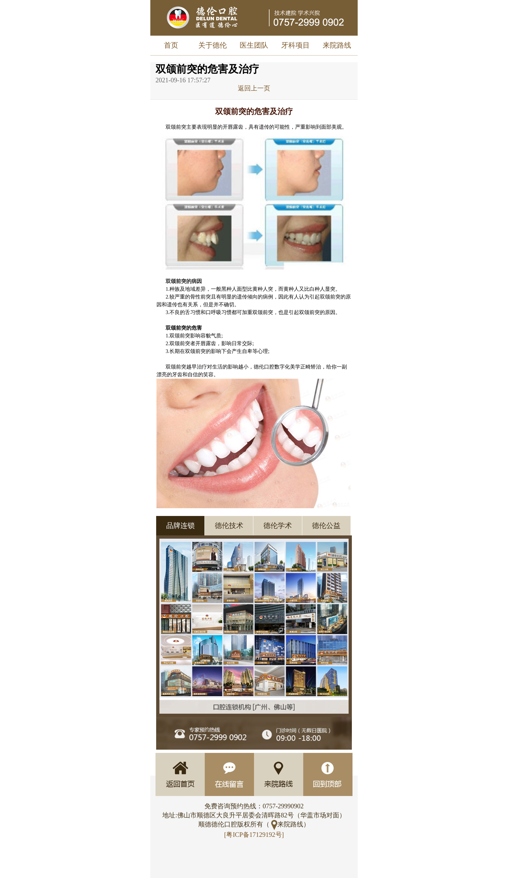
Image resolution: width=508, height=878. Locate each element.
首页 (171, 45)
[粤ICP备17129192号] (254, 834)
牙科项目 (295, 45)
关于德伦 (212, 45)
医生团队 (254, 45)
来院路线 (337, 45)
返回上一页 (254, 88)
